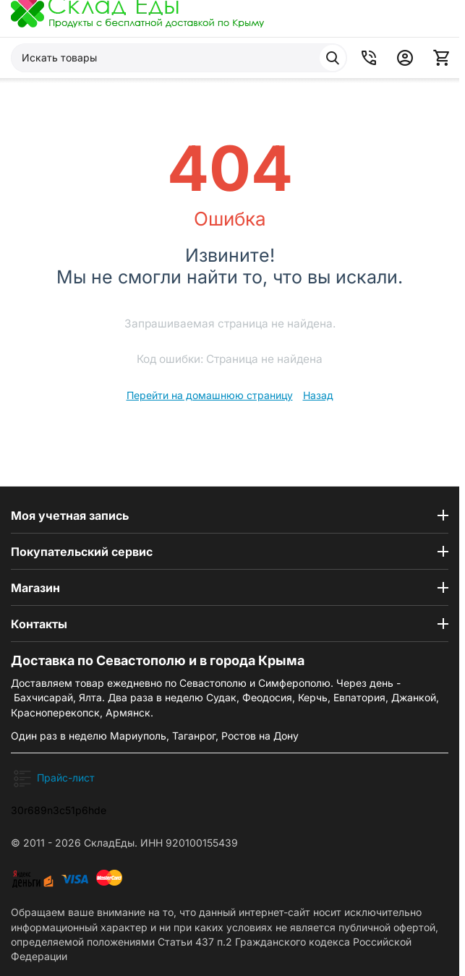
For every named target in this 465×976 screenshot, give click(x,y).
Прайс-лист (66, 777)
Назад (318, 395)
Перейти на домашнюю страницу (210, 395)
